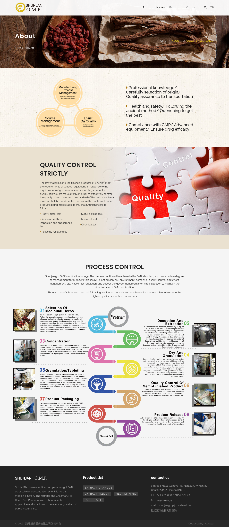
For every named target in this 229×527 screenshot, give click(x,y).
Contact (192, 7)
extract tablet (97, 493)
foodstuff (93, 500)
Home (162, 40)
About (147, 7)
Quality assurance (199, 40)
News (160, 7)
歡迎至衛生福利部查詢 (164, 510)
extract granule (98, 487)
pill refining (125, 493)
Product (175, 7)
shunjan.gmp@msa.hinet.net (175, 505)
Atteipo (209, 523)
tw (212, 7)
